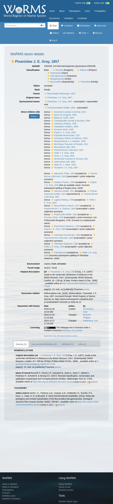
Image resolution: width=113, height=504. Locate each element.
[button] (12, 61)
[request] (94, 382)
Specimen (100, 25)
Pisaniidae (83, 82)
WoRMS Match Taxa (68, 501)
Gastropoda (54, 73)
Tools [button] (83, 33)
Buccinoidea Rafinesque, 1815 (59, 93)
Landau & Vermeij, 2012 (68, 112)
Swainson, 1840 (65, 226)
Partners (6, 493)
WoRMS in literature (11, 499)
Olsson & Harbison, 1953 (69, 138)
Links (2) (82, 344)
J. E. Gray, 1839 (63, 132)
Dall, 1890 (63, 162)
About (62, 11)
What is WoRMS (9, 484)
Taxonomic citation (30, 293)
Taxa (53, 25)
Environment (33, 264)
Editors (54, 33)
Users (87, 11)
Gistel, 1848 (62, 129)
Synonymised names (29, 101)
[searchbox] (21, 25)
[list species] (62, 336)
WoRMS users (8, 496)
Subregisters (74, 11)
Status (36, 86)
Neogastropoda (55, 79)
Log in (53, 40)
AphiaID (36, 66)
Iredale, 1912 (62, 191)
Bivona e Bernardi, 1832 (67, 150)
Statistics (68, 33)
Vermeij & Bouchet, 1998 (70, 121)
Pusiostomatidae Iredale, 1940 (59, 107)
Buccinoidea (54, 82)
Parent (36, 93)
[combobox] (21, 25)
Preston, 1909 (63, 182)
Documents (54, 18)
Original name (33, 97)
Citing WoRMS (65, 484)
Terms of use (64, 487)
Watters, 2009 (64, 126)
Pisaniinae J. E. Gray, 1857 (58, 97)
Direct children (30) (30, 112)
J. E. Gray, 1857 (64, 167)
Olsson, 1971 (65, 205)
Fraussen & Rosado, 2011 (69, 144)
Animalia (57, 70)
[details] (86, 289)
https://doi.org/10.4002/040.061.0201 (49, 382)
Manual (97, 33)
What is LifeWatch (10, 487)
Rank (37, 89)
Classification (33, 70)
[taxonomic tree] (50, 336)
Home (52, 11)
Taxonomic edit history (28, 306)
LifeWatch (68, 18)
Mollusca (82, 70)
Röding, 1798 (63, 123)
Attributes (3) (67, 344)
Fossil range (34, 268)
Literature (67, 25)
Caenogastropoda (56, 76)
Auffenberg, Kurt (90, 320)
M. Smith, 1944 (62, 118)
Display (34, 116)
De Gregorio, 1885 (64, 115)
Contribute (82, 18)
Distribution (83, 25)
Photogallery (100, 11)
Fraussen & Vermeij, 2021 (69, 159)
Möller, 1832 (64, 214)
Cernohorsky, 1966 (65, 235)
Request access (66, 490)
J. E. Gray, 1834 (62, 153)
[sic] (58, 252)
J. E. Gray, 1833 (62, 156)
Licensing (35, 327)
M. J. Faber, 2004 (63, 164)
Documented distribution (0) (43, 344)
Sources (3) (21, 344)
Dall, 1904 (63, 147)
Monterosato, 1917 (65, 135)
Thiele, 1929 (63, 173)
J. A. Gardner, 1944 (68, 141)
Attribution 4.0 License (72, 330)
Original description (30, 272)
